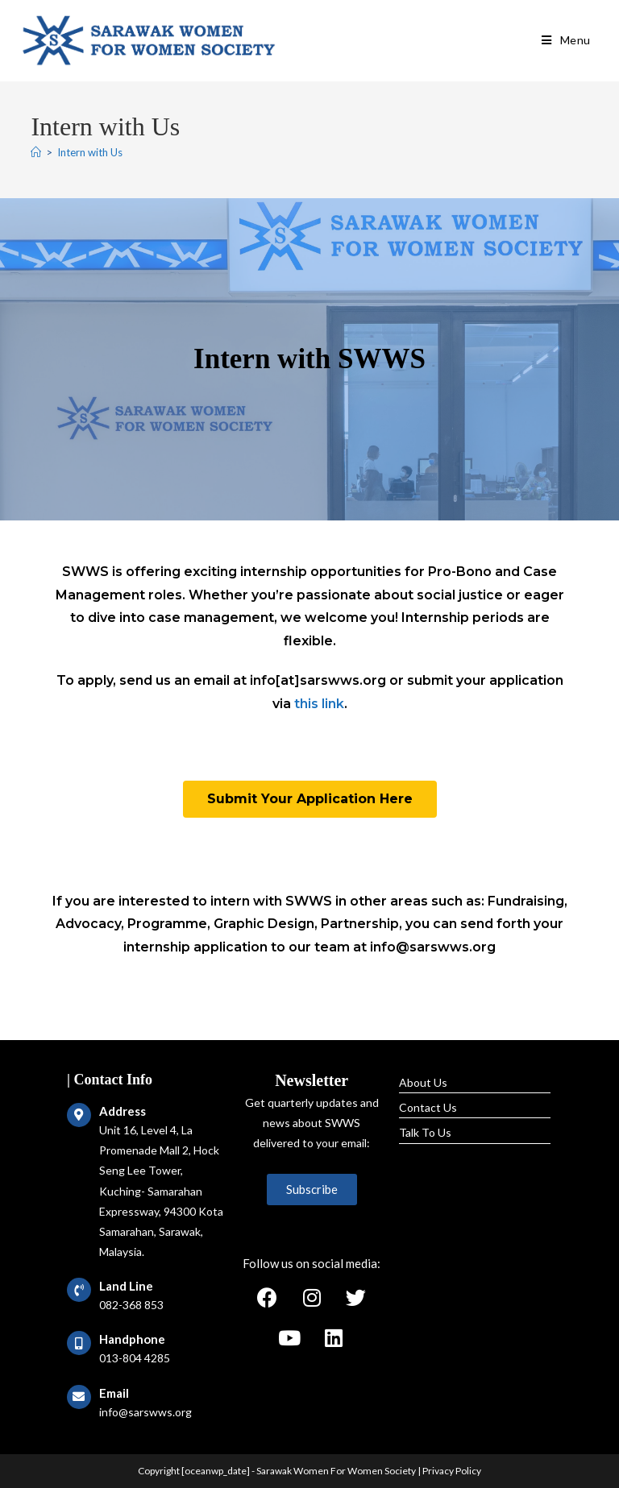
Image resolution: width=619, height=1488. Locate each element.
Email (114, 1393)
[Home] (36, 152)
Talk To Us (425, 1132)
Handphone (132, 1339)
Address (122, 1111)
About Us (423, 1082)
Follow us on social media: (311, 1263)
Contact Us (428, 1107)
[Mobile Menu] (566, 40)
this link (319, 703)
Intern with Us (90, 152)
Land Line (126, 1286)
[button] (310, 799)
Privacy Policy (451, 1471)
